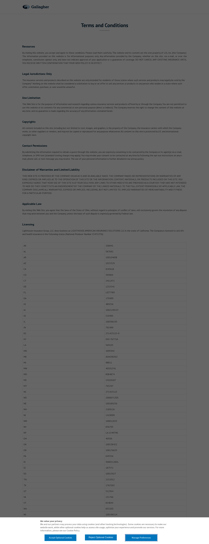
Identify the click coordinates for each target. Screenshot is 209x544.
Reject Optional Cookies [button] (101, 537)
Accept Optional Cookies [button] (60, 537)
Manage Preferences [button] (141, 537)
